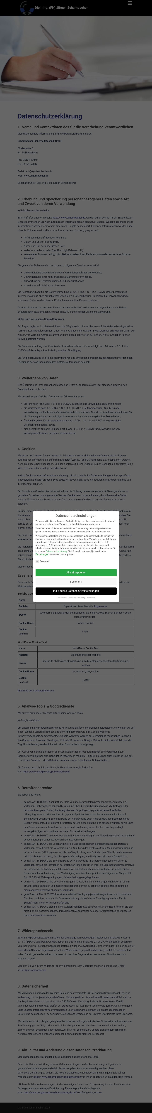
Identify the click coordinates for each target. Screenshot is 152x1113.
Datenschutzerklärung (56, 549)
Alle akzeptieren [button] (76, 571)
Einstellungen (42, 553)
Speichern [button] (76, 580)
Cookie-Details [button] (62, 596)
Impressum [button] (91, 596)
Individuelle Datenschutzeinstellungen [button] (76, 589)
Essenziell (43, 560)
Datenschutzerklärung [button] (77, 596)
